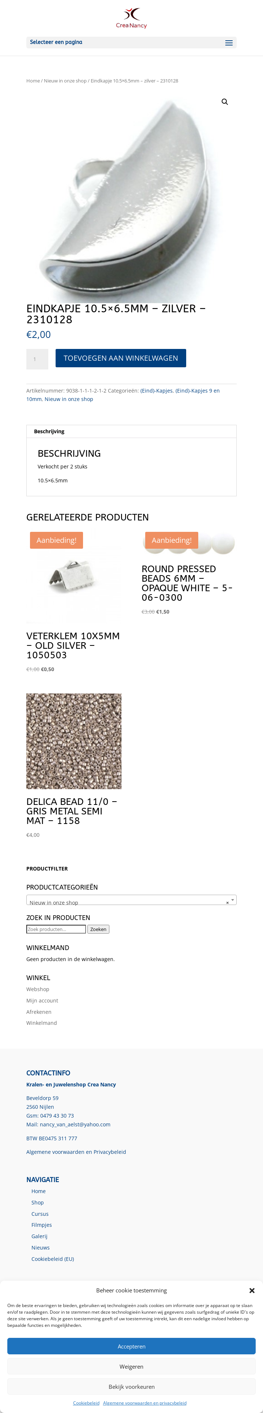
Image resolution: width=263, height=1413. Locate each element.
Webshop (37, 989)
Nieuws (40, 1247)
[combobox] (131, 900)
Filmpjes (41, 1224)
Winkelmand (41, 1022)
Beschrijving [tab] (49, 431)
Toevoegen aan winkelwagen (121, 358)
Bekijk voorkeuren (132, 1386)
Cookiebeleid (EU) (52, 1258)
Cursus (40, 1213)
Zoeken (98, 929)
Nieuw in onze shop (65, 80)
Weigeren (131, 1366)
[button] (252, 1290)
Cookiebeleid (86, 1403)
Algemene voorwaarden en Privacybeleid (76, 1151)
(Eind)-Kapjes (156, 390)
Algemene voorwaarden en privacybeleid (145, 1403)
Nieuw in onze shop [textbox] (129, 903)
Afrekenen (39, 1011)
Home (33, 80)
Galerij (39, 1236)
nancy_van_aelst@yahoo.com (75, 1124)
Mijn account (42, 1000)
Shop (37, 1202)
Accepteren (132, 1346)
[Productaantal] (37, 359)
